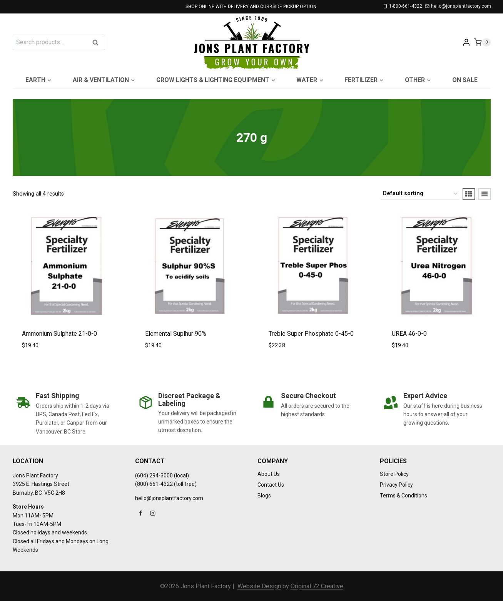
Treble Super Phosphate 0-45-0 (311, 333)
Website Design (259, 586)
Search (97, 43)
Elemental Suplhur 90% (175, 333)
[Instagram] (152, 513)
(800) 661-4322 (154, 484)
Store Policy (394, 474)
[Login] (466, 42)
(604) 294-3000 (154, 475)
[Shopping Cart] (482, 42)
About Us (268, 474)
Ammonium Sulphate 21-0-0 (59, 333)
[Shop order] (420, 193)
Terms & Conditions (403, 495)
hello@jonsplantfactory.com (169, 498)
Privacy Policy (396, 485)
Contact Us (270, 485)
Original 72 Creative (317, 586)
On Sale (465, 80)
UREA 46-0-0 (409, 333)
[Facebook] (140, 513)
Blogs (264, 495)
